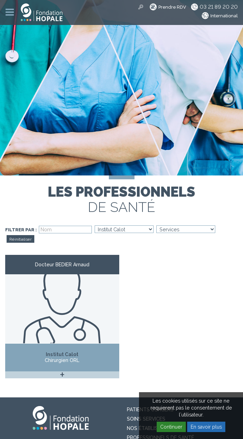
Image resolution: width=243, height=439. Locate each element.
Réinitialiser (20, 239)
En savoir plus (206, 427)
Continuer (171, 427)
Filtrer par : (21, 229)
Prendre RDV (172, 7)
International (224, 16)
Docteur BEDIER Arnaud (62, 264)
